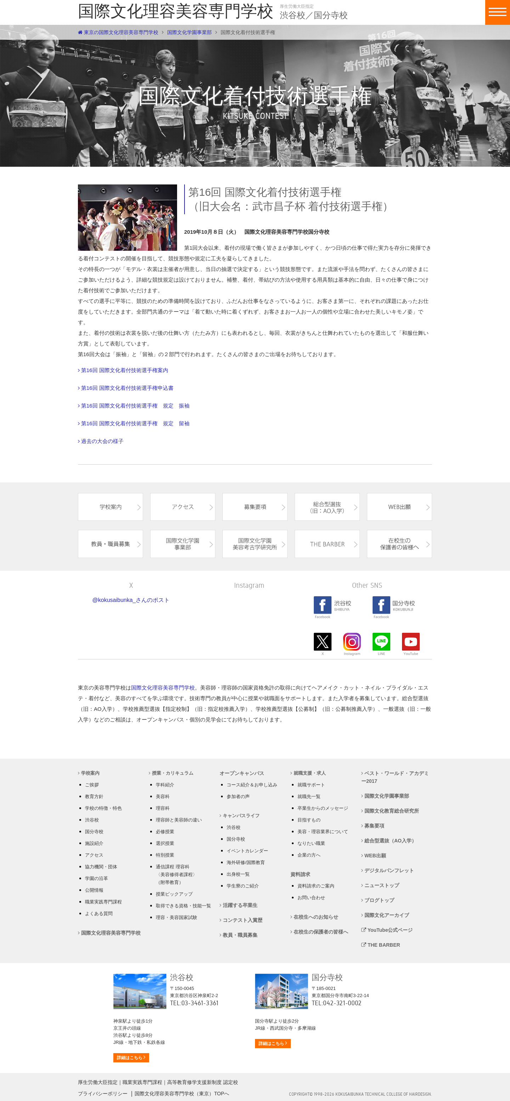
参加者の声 (238, 796)
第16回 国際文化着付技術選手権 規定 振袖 (135, 406)
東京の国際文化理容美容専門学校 (118, 32)
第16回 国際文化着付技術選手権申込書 (127, 388)
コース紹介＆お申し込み (252, 784)
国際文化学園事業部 (189, 32)
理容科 (163, 808)
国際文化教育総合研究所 (390, 811)
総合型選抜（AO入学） (388, 840)
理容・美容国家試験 (176, 917)
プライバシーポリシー (103, 1093)
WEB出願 (373, 855)
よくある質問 (99, 913)
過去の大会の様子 (102, 441)
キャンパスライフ (240, 815)
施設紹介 (94, 843)
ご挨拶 (92, 784)
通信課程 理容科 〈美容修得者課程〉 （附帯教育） (176, 874)
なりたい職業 (311, 843)
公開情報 (94, 890)
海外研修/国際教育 (246, 862)
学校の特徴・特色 (103, 808)
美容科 (163, 796)
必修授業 (165, 831)
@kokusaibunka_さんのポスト (131, 600)
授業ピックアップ (174, 894)
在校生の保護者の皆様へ (319, 932)
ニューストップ (380, 885)
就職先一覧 (309, 796)
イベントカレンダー (247, 850)
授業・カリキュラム (171, 773)
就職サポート (311, 784)
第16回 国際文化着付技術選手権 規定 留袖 (135, 423)
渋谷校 (92, 820)
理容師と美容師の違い (179, 820)
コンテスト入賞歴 (241, 920)
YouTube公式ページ (387, 930)
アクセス (94, 855)
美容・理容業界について (323, 831)
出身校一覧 (238, 874)
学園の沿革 (96, 878)
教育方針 (94, 796)
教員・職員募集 (238, 935)
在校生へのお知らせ (314, 917)
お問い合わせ (311, 897)
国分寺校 (94, 831)
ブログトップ (377, 900)
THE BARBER (380, 945)
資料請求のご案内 (316, 886)
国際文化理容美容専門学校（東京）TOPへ (182, 1093)
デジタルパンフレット (387, 870)
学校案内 (89, 773)
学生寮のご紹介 (243, 886)
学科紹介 (165, 784)
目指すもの (309, 820)
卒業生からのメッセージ (323, 808)
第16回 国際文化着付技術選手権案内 (124, 370)
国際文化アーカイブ (385, 915)
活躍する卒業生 (238, 905)
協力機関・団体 (101, 866)
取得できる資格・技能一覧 (183, 905)
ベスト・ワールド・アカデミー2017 (395, 777)
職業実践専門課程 (103, 901)
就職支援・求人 (308, 773)
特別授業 (165, 855)
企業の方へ (309, 855)
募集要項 (372, 826)
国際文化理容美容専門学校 (163, 688)
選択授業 (165, 843)
